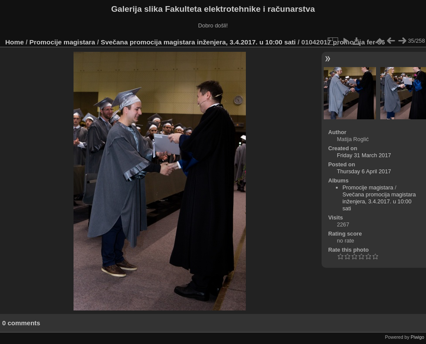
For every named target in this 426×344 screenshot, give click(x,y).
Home (14, 42)
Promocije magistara (62, 42)
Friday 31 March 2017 (364, 155)
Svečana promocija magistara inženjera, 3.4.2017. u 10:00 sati (198, 42)
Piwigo (417, 337)
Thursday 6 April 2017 (364, 171)
